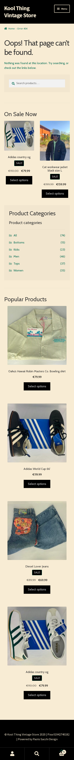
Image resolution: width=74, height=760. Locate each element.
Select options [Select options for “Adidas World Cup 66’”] (37, 484)
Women (18, 270)
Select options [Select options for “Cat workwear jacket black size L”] (55, 193)
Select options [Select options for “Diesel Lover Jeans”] (37, 589)
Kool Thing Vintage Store (20, 12)
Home (11, 28)
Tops (16, 263)
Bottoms (18, 242)
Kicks (16, 249)
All (15, 235)
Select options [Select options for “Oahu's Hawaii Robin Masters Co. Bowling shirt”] (37, 386)
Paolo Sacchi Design (45, 739)
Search (37, 754)
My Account (12, 754)
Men (16, 256)
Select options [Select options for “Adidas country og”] (19, 180)
